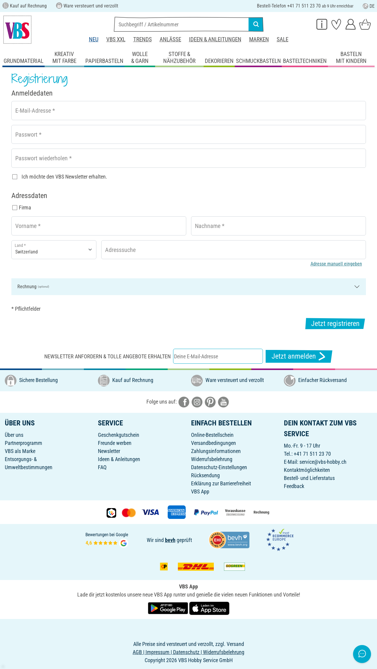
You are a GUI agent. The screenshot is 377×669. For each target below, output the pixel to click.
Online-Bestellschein (212, 435)
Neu (94, 39)
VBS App (200, 491)
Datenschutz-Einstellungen (219, 467)
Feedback (294, 486)
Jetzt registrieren (335, 323)
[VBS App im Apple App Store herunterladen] (209, 608)
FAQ (102, 467)
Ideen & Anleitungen (215, 39)
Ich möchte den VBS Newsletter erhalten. (64, 176)
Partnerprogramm (23, 443)
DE (369, 6)
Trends (142, 39)
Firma (25, 207)
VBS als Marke (20, 451)
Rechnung (33, 286)
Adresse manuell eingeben (336, 264)
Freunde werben (114, 443)
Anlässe (170, 39)
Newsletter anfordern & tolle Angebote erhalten (107, 356)
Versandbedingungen (213, 443)
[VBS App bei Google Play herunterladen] (168, 608)
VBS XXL (115, 39)
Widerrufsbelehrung (211, 459)
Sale (282, 39)
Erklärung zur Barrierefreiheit (221, 483)
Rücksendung (205, 475)
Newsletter (109, 451)
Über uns (14, 435)
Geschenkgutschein (118, 435)
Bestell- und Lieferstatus (309, 478)
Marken (259, 39)
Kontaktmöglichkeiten (307, 470)
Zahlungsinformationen (216, 451)
